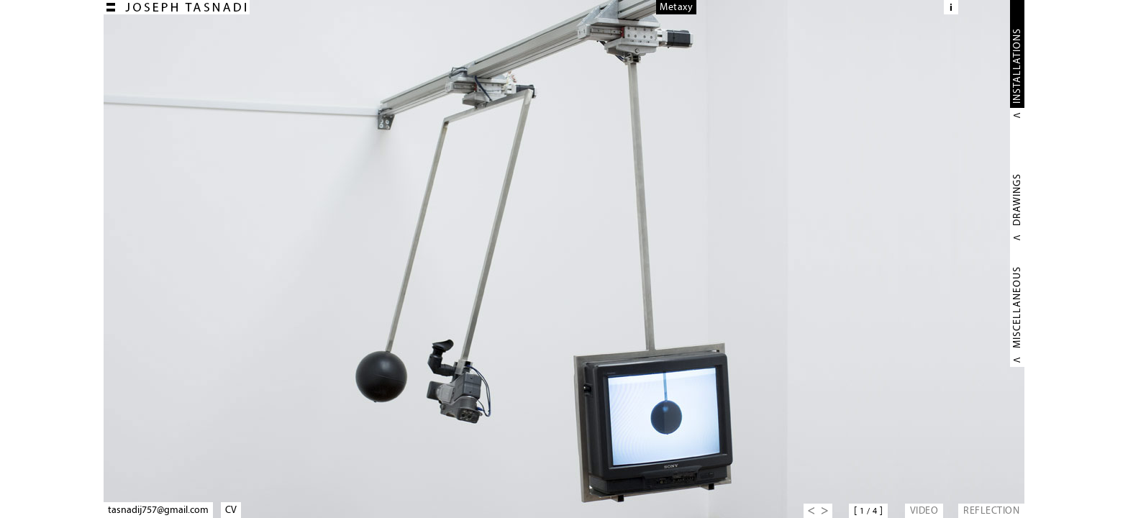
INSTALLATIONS (1017, 66)
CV (231, 510)
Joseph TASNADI (177, 7)
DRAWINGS (1017, 199)
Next (825, 511)
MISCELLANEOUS (1017, 307)
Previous (811, 511)
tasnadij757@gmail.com (158, 510)
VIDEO (924, 510)
